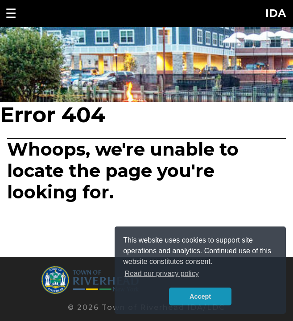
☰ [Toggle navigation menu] (11, 13)
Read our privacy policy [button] (161, 273)
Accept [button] (200, 296)
